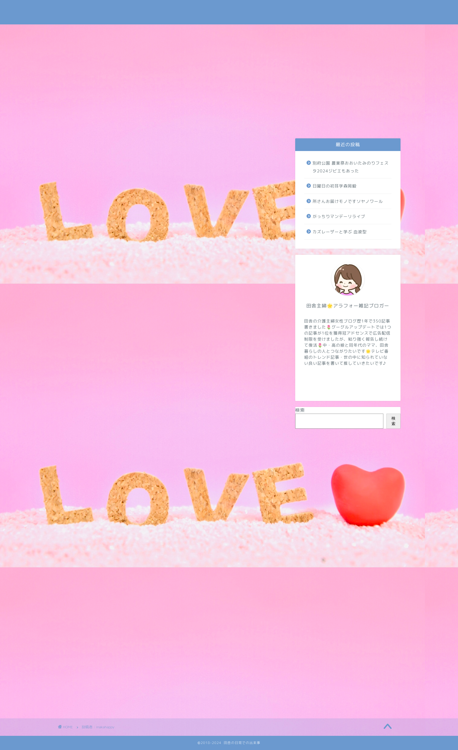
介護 (206, 122)
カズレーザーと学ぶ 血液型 (340, 232)
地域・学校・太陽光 (378, 124)
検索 (300, 410)
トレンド (247, 122)
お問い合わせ (78, 124)
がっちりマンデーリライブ (339, 216)
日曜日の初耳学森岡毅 (335, 186)
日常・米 (163, 122)
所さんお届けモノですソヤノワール (348, 201)
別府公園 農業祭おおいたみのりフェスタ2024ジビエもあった (351, 167)
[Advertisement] (229, 69)
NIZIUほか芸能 (291, 122)
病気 (335, 122)
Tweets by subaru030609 (350, 10)
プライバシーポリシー (120, 124)
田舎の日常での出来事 (229, 12)
